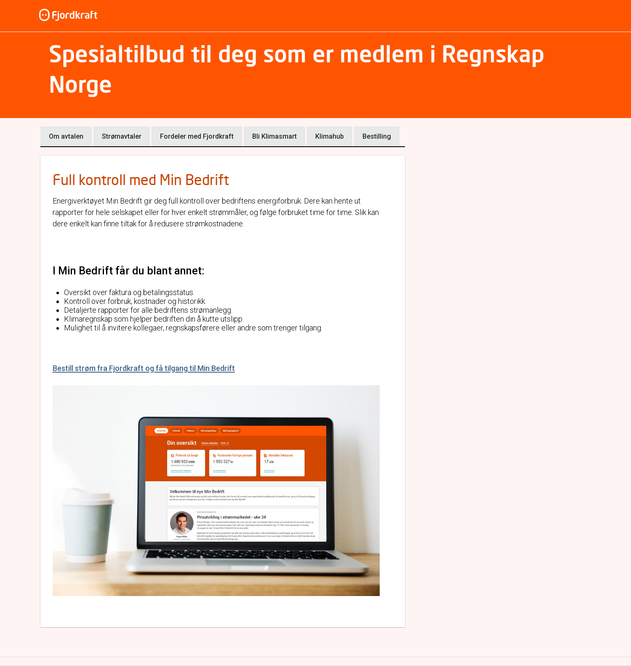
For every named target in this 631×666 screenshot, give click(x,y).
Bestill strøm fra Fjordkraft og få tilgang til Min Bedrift (144, 368)
